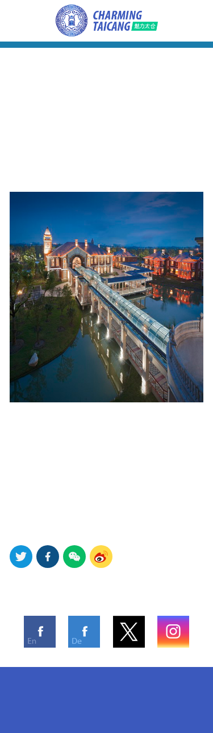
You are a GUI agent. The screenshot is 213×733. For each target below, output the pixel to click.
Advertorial (191, 8)
